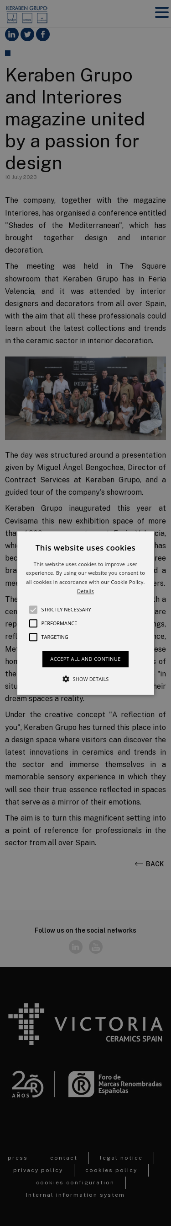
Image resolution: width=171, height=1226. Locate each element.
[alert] (85, 613)
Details (85, 591)
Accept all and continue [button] (85, 658)
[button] (85, 613)
